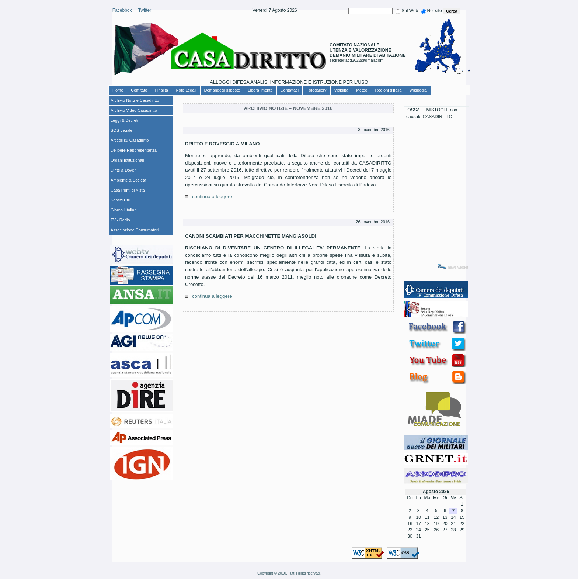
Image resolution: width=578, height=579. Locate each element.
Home (117, 90)
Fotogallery (316, 90)
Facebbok (122, 10)
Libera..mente (260, 90)
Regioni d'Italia (388, 90)
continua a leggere (212, 196)
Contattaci (290, 90)
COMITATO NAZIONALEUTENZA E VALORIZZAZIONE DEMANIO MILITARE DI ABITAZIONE (367, 50)
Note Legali (186, 90)
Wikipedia (418, 90)
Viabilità (341, 90)
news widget (458, 267)
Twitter (144, 10)
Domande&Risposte (222, 90)
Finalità (161, 90)
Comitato (139, 90)
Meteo (362, 90)
